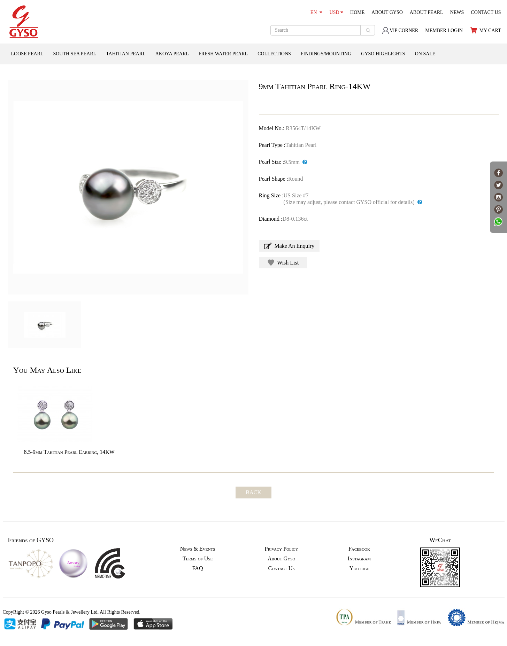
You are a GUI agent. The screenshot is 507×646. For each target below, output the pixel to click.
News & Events (197, 549)
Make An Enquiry (289, 246)
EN (316, 12)
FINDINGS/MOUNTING (326, 53)
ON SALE (425, 53)
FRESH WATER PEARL (223, 53)
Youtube (359, 568)
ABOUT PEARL (426, 12)
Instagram (359, 558)
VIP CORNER (400, 30)
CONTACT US (486, 12)
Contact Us (281, 568)
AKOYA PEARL (172, 53)
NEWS (457, 12)
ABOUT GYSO (387, 12)
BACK (253, 492)
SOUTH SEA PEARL (74, 53)
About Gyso (281, 558)
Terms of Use (198, 558)
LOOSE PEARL (27, 53)
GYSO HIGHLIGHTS (383, 53)
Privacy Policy (281, 549)
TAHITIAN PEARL (126, 53)
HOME (357, 12)
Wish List (283, 262)
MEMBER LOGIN (444, 30)
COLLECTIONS (274, 53)
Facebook (359, 549)
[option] (128, 187)
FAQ (197, 568)
